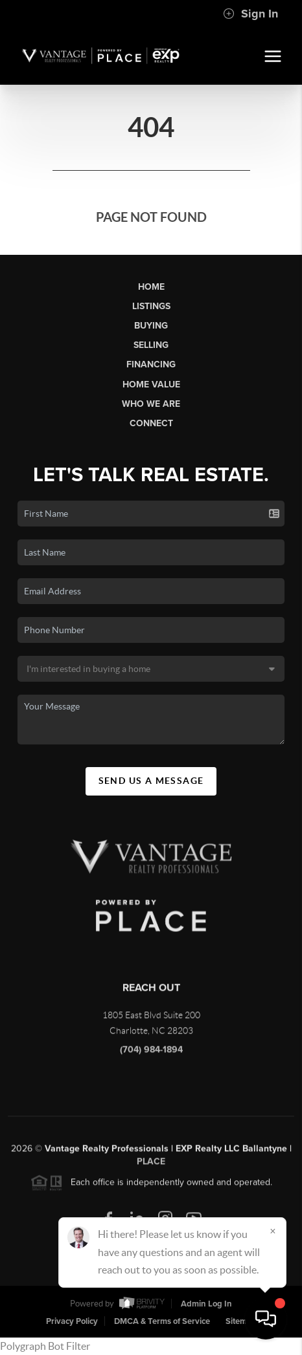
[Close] (273, 1231)
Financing (151, 364)
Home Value (151, 384)
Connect (151, 423)
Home (151, 286)
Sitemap (241, 1321)
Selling (151, 345)
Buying (151, 325)
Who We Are (151, 403)
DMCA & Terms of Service (162, 1321)
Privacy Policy (72, 1321)
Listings (151, 306)
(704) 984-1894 (151, 1053)
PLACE (151, 1165)
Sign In (250, 13)
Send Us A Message (151, 780)
